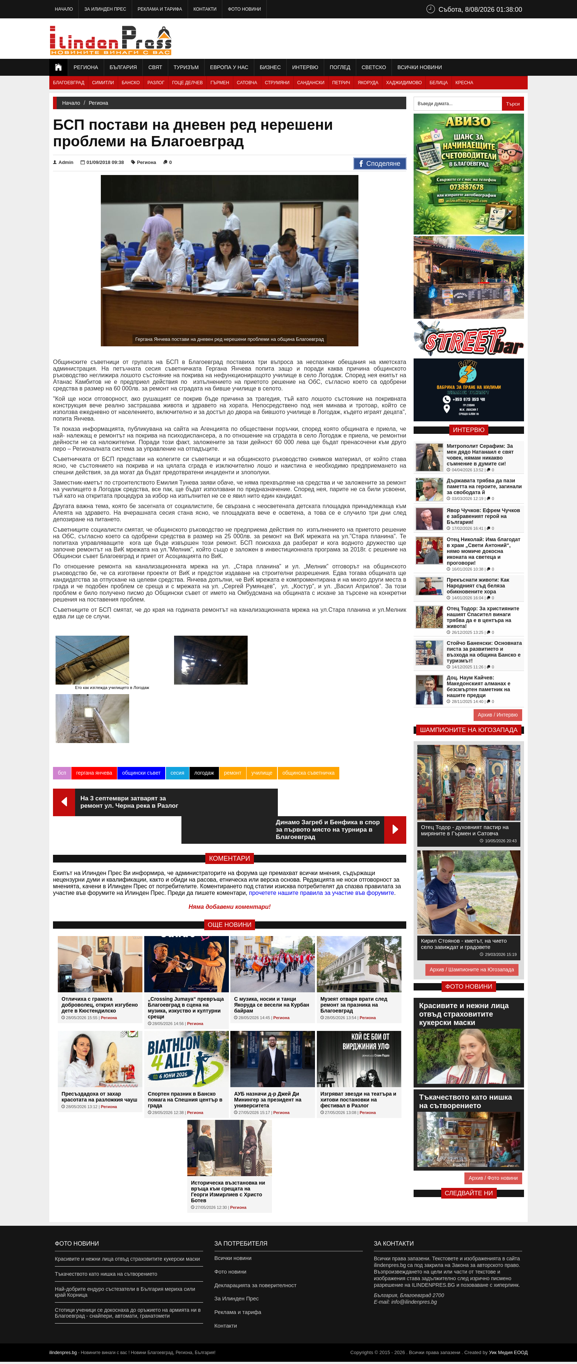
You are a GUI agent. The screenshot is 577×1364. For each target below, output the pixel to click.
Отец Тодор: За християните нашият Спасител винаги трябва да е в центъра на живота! (483, 617)
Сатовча (247, 82)
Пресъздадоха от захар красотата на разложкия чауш (99, 1023)
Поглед (340, 67)
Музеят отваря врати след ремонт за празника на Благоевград (354, 931)
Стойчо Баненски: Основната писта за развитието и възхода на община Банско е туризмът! (484, 652)
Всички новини (419, 67)
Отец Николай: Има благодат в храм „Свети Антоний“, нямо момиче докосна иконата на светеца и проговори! (483, 551)
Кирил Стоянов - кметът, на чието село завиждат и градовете (464, 944)
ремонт (232, 727)
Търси (513, 104)
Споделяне (380, 164)
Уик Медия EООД (508, 1354)
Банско (131, 82)
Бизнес (270, 67)
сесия (177, 727)
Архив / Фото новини (493, 1178)
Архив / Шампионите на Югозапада (472, 969)
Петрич (341, 82)
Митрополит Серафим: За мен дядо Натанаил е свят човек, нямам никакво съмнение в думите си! (480, 455)
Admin (63, 162)
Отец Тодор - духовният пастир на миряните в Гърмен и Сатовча (465, 830)
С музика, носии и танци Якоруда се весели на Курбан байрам (271, 931)
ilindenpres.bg (63, 1354)
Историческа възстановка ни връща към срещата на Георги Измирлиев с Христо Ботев (228, 1118)
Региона (86, 67)
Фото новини (244, 9)
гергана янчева (94, 727)
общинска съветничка (308, 727)
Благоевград (68, 82)
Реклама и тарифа (160, 9)
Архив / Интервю (498, 715)
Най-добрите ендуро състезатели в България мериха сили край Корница (125, 1284)
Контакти (205, 9)
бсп (62, 727)
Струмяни (277, 82)
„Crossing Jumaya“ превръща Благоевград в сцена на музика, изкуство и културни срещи (186, 934)
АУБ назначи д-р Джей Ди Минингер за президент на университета (267, 1026)
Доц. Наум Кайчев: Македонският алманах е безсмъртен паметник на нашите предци (478, 686)
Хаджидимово (404, 82)
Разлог (156, 82)
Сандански (311, 82)
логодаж (204, 727)
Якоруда (368, 82)
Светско (374, 67)
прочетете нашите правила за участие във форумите (321, 819)
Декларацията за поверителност (253, 1282)
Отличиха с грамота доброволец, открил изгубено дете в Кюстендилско (99, 931)
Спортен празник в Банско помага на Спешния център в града (185, 1026)
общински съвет (141, 727)
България (123, 67)
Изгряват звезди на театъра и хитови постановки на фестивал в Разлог (358, 1026)
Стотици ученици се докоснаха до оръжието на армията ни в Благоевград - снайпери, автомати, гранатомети (128, 1305)
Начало (64, 9)
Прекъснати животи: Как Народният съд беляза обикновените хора (478, 585)
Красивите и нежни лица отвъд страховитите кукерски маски (127, 1251)
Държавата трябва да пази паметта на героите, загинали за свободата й (484, 486)
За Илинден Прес (105, 9)
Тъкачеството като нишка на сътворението (106, 1267)
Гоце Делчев (187, 82)
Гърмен (219, 82)
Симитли (103, 82)
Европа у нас (229, 67)
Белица (438, 82)
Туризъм (186, 67)
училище (261, 727)
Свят (155, 67)
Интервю (305, 67)
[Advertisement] (394, 38)
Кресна (464, 82)
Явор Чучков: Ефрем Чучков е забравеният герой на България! (483, 516)
